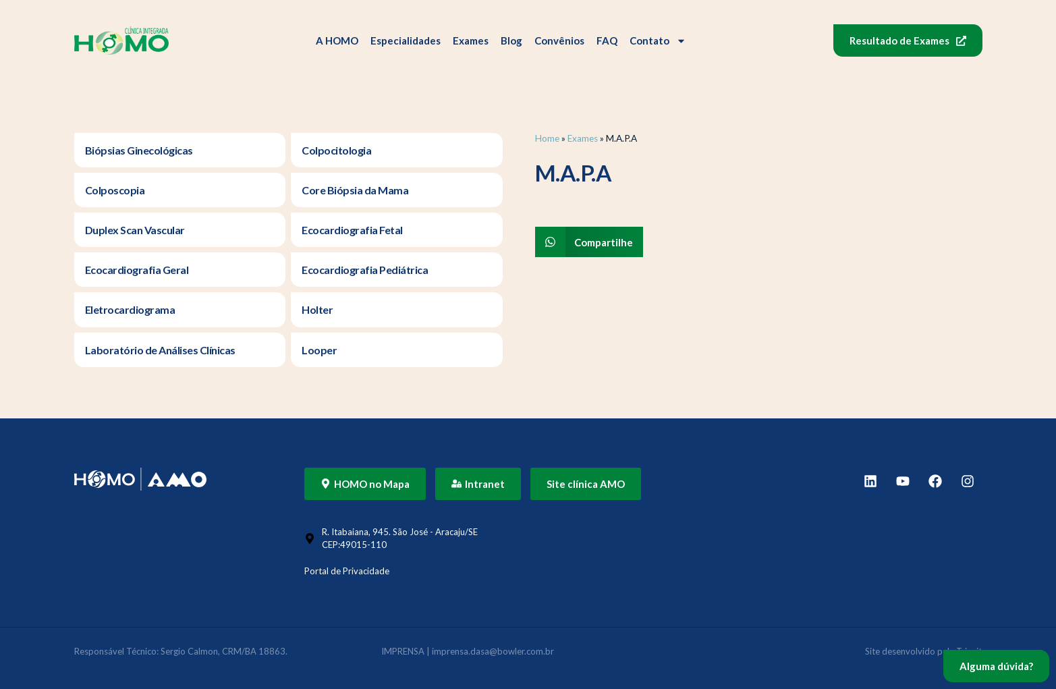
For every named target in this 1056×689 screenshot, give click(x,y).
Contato (658, 41)
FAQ (606, 40)
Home (547, 138)
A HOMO (337, 40)
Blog (511, 40)
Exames (471, 40)
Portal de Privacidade (346, 571)
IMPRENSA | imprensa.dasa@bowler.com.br (467, 651)
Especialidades (405, 40)
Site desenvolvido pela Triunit (923, 651)
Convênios (559, 40)
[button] (589, 242)
